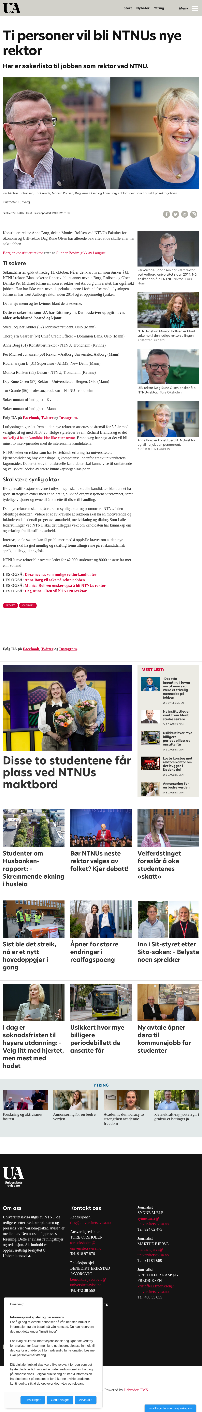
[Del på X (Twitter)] (175, 214)
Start (128, 8)
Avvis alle (85, 1400)
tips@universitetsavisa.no (90, 1222)
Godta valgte (60, 1400)
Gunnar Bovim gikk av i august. (81, 253)
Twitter (47, 418)
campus (28, 605)
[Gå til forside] (12, 8)
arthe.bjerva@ (152, 1249)
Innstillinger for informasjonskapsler (170, 1408)
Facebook (31, 418)
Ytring (159, 8)
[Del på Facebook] (166, 214)
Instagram (68, 418)
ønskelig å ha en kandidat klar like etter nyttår (39, 438)
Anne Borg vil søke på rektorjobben (54, 580)
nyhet (10, 605)
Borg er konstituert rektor (23, 253)
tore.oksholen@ (82, 1243)
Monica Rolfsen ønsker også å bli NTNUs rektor (65, 585)
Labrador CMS (136, 1390)
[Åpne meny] (195, 8)
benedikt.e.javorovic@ (88, 1279)
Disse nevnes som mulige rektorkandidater (60, 574)
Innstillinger (33, 1400)
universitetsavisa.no (85, 1248)
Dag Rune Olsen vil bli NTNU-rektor (56, 591)
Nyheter (143, 8)
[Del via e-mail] (184, 214)
